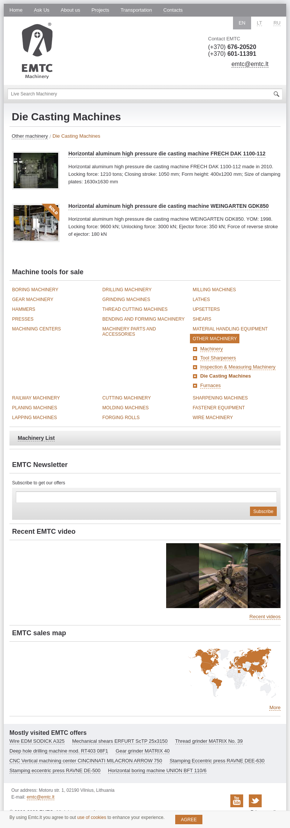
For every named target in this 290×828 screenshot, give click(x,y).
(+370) (232, 47)
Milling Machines (214, 289)
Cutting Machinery (126, 398)
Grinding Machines (126, 299)
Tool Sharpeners (218, 358)
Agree (189, 819)
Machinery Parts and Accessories (129, 331)
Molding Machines (125, 407)
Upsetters (206, 309)
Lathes (201, 299)
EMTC (37, 50)
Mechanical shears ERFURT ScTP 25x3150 (120, 741)
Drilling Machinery (126, 289)
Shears (202, 319)
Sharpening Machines (220, 398)
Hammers (23, 309)
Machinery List (36, 438)
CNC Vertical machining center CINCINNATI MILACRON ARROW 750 (85, 760)
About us (70, 10)
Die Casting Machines (225, 376)
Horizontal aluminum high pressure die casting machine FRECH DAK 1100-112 (166, 154)
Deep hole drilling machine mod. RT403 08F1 (58, 751)
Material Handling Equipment (230, 329)
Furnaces (210, 385)
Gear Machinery (32, 299)
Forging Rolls (121, 417)
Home (16, 10)
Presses (23, 319)
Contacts (173, 10)
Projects (100, 10)
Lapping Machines (34, 417)
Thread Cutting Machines (135, 309)
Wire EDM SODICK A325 (37, 741)
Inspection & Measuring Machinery (237, 367)
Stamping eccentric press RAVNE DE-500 (54, 770)
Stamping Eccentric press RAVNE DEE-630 (217, 760)
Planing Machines (34, 407)
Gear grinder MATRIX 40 (143, 751)
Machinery (211, 349)
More (275, 707)
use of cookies (91, 817)
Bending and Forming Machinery (143, 319)
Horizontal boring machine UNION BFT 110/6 (157, 770)
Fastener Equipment (219, 407)
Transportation (136, 10)
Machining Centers (36, 329)
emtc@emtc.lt (249, 64)
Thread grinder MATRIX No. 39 (209, 741)
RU (277, 23)
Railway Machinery (36, 398)
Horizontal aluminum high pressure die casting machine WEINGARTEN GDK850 (168, 206)
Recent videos (265, 616)
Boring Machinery (35, 289)
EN (242, 23)
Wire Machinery (213, 417)
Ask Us (41, 10)
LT (259, 23)
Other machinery (30, 136)
